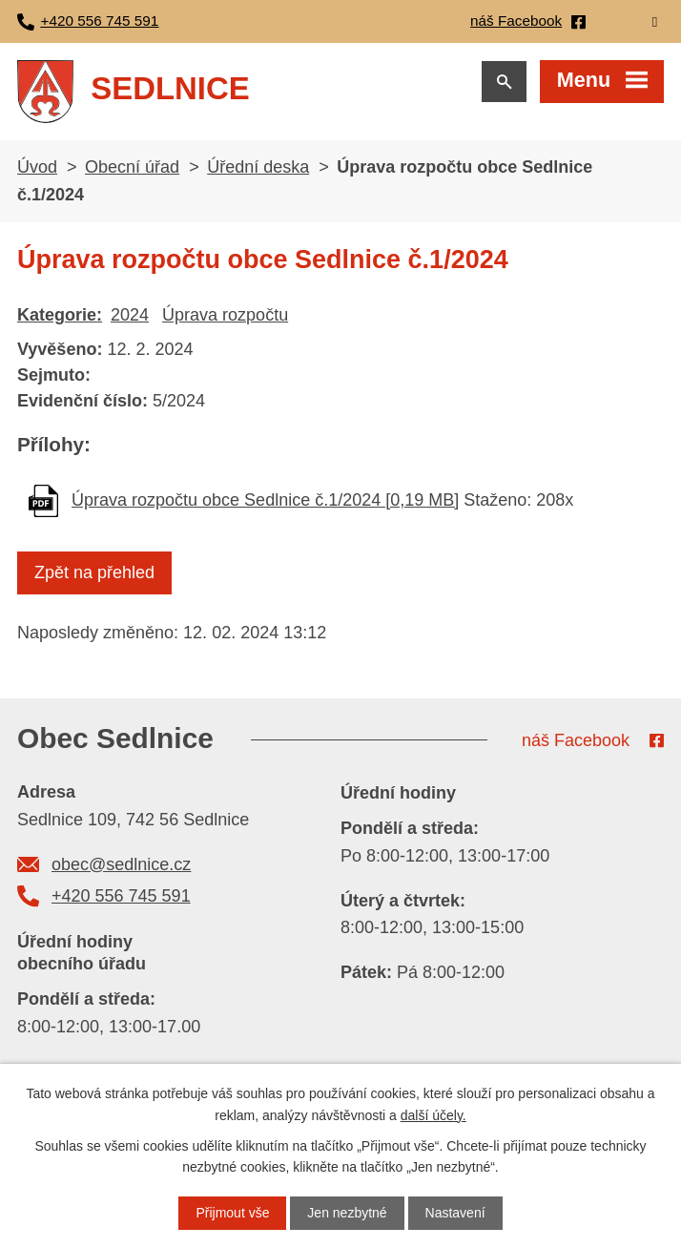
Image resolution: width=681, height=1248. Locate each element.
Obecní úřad (132, 167)
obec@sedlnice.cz (121, 864)
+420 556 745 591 (121, 895)
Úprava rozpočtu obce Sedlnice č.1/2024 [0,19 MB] (265, 500)
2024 (130, 314)
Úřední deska (258, 167)
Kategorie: (59, 314)
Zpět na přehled (94, 572)
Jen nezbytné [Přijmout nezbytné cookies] (346, 1212)
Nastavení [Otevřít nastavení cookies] (455, 1212)
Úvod (37, 167)
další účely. (433, 1114)
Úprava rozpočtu (225, 314)
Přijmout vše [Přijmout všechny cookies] (232, 1212)
